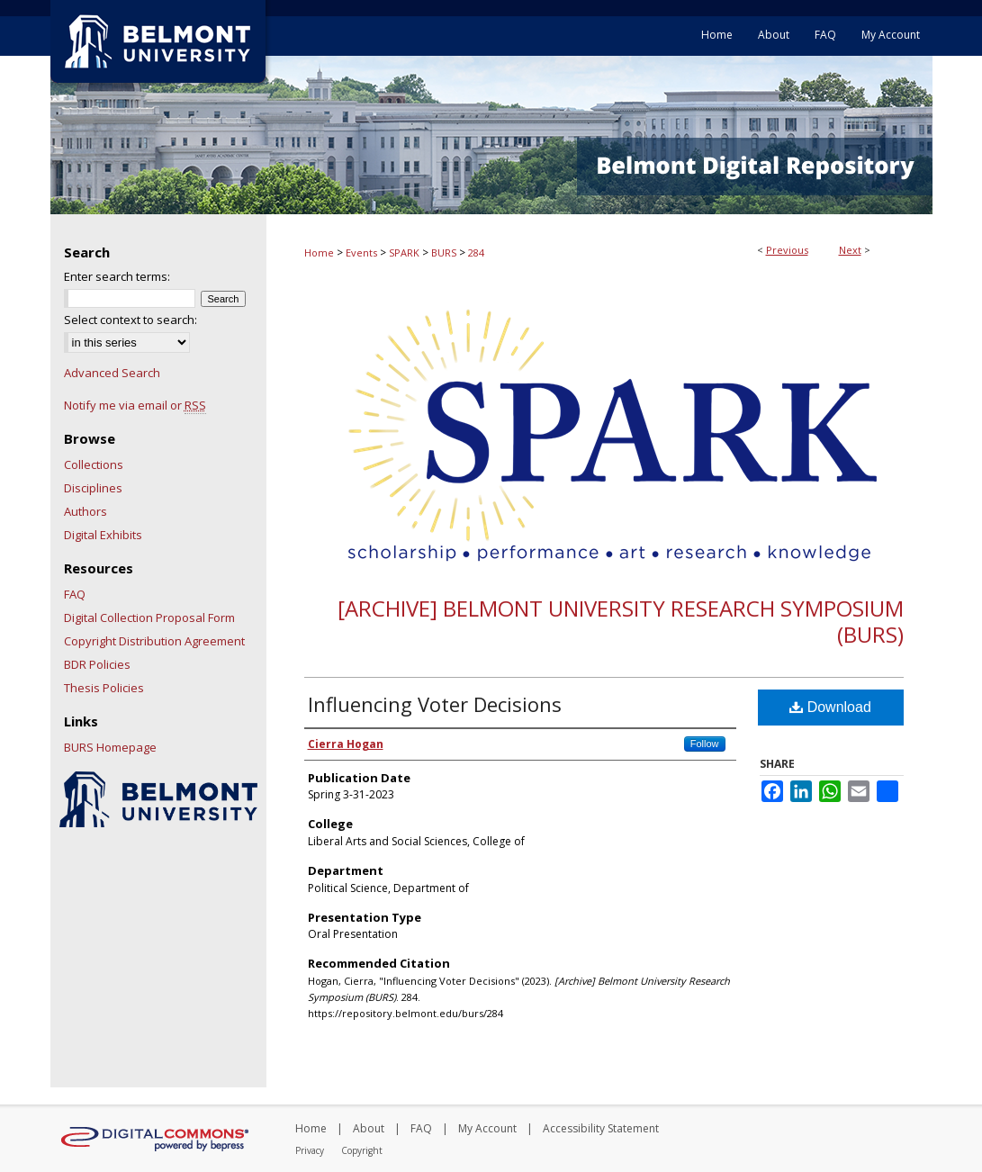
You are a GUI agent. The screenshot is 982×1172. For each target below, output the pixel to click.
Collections (93, 464)
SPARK (404, 252)
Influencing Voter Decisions (435, 703)
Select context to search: (130, 319)
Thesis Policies (104, 688)
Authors (85, 511)
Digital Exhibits (103, 535)
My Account (487, 1128)
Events (361, 252)
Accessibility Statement (601, 1128)
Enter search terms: (117, 276)
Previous (787, 250)
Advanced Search (112, 373)
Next (850, 250)
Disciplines (93, 488)
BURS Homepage (110, 747)
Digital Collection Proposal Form (149, 617)
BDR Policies (97, 664)
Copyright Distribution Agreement (154, 641)
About (368, 1128)
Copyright (362, 1150)
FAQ (75, 594)
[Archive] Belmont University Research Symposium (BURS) (621, 621)
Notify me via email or (135, 405)
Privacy (309, 1150)
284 (476, 252)
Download (830, 707)
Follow (704, 743)
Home (319, 252)
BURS (443, 252)
